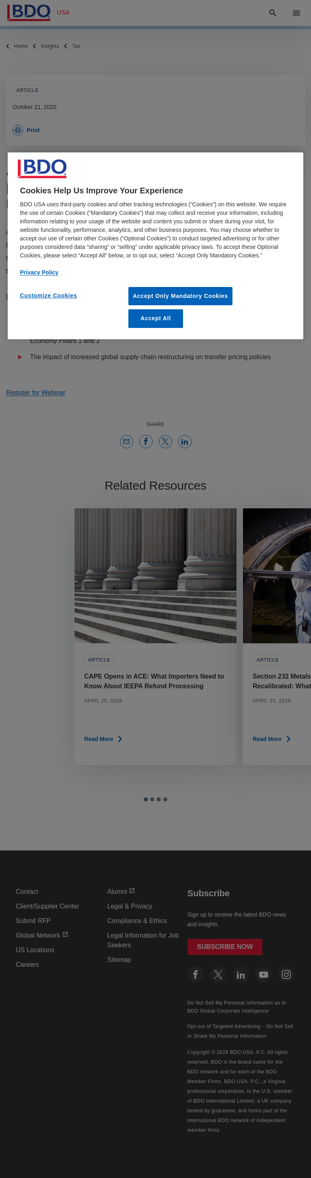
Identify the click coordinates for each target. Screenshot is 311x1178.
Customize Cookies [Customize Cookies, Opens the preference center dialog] (48, 295)
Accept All (156, 318)
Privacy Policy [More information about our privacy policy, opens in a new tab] (39, 272)
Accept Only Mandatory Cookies (180, 296)
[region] (155, 245)
